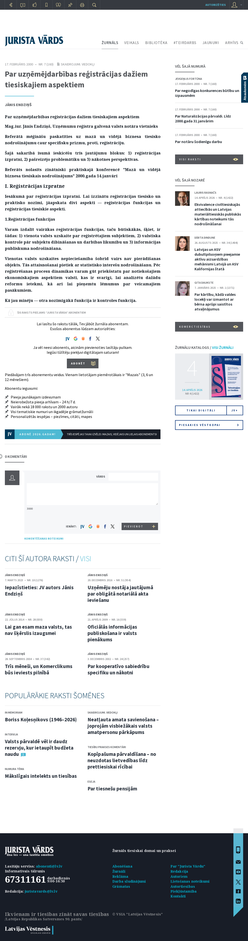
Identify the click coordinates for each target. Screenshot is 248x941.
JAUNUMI (211, 42)
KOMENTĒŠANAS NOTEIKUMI (43, 538)
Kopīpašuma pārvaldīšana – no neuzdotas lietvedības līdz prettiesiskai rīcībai (122, 760)
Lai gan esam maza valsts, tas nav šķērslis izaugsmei (38, 630)
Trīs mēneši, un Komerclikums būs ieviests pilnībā (38, 669)
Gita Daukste (204, 282)
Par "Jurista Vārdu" (187, 866)
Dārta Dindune (205, 237)
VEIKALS (131, 42)
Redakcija (179, 871)
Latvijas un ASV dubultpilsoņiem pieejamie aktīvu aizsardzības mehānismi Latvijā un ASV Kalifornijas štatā (217, 259)
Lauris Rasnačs (205, 192)
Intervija (11, 734)
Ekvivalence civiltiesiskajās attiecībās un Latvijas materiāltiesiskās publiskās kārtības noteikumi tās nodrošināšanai (218, 214)
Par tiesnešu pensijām (112, 788)
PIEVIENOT (133, 526)
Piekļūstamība (183, 891)
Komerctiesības (208, 326)
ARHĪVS (231, 42)
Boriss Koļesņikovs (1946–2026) (41, 719)
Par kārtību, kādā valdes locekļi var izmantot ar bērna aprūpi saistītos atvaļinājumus (215, 301)
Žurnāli (118, 871)
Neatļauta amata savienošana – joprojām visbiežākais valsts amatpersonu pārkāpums (123, 725)
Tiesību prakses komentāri (107, 747)
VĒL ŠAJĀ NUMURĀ (190, 66)
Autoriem (179, 876)
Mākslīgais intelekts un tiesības (41, 776)
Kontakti (178, 896)
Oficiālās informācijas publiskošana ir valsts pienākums (112, 633)
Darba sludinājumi (129, 881)
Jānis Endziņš (18, 104)
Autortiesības (182, 886)
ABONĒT (78, 363)
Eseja (91, 781)
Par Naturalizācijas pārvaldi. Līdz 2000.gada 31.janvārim (203, 118)
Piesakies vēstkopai (209, 425)
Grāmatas (121, 886)
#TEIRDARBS (185, 42)
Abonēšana (122, 866)
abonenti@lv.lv (49, 866)
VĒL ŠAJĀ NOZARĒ (190, 180)
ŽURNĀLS (110, 42)
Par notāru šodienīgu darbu (198, 141)
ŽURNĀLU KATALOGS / (204, 347)
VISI (85, 558)
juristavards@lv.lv (41, 891)
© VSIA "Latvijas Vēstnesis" (137, 914)
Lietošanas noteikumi (190, 881)
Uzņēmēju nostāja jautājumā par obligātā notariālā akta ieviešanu (120, 593)
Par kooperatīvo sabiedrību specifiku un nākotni (119, 669)
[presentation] (134, 513)
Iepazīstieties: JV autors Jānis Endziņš (39, 590)
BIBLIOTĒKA (156, 42)
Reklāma (120, 876)
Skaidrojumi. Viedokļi (78, 64)
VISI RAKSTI (208, 159)
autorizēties (215, 5)
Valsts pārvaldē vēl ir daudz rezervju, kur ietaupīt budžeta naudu (39, 747)
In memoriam (13, 712)
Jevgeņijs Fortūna (188, 79)
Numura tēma (14, 769)
